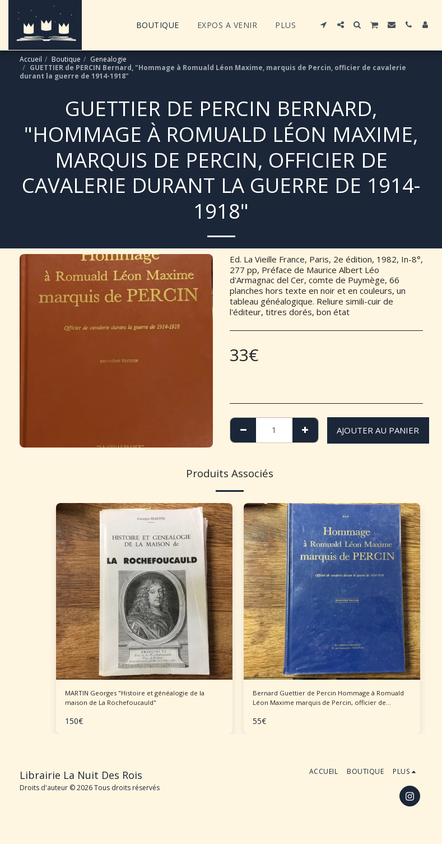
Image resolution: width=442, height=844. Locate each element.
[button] (324, 25)
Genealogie (108, 59)
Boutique (66, 59)
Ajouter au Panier (378, 430)
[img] (144, 591)
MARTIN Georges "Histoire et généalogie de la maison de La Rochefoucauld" (123, 701)
